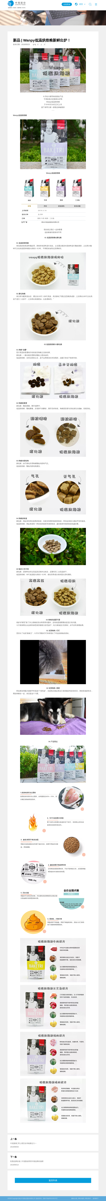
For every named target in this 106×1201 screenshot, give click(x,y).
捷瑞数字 (95, 1198)
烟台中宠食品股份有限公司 (27, 1198)
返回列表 (53, 1180)
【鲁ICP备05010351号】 (50, 1198)
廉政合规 (74, 1198)
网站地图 (81, 1198)
